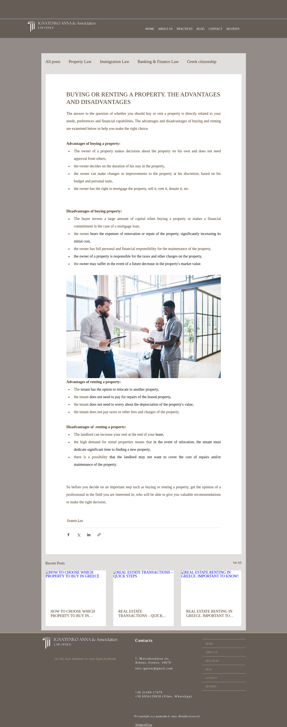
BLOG (209, 669)
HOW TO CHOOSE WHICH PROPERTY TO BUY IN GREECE (73, 613)
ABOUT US (211, 652)
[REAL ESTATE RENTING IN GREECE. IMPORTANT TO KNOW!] (211, 587)
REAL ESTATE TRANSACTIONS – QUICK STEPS (140, 613)
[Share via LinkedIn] (89, 535)
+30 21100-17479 (149, 692)
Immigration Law (114, 61)
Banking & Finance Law (158, 61)
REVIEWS (211, 686)
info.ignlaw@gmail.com (154, 668)
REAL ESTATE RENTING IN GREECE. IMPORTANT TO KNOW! (209, 613)
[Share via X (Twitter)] (79, 535)
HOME (209, 643)
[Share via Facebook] (68, 535)
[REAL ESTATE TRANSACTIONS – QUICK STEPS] (143, 587)
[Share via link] (99, 535)
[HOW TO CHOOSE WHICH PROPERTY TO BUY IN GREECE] (76, 587)
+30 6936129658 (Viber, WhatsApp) (163, 696)
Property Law (80, 61)
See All (237, 562)
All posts (53, 61)
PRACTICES (212, 660)
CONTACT (211, 677)
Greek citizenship (201, 61)
